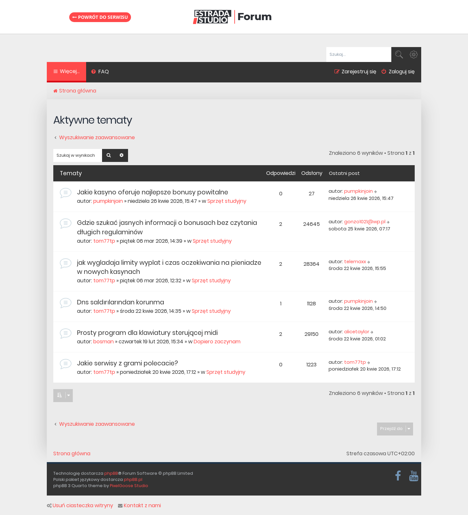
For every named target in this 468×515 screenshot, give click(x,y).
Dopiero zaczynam (217, 341)
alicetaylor (356, 331)
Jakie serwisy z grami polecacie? (127, 363)
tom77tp (104, 241)
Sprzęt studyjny (226, 201)
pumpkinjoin (108, 201)
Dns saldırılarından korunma (120, 302)
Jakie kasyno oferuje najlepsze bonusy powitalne (152, 192)
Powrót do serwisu (100, 17)
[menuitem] (100, 72)
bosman (103, 341)
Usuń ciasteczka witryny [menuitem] (80, 505)
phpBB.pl (133, 479)
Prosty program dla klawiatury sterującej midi (147, 332)
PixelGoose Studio (129, 485)
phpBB (111, 473)
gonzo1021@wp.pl (364, 221)
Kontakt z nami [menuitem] (139, 505)
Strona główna (71, 453)
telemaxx (355, 261)
